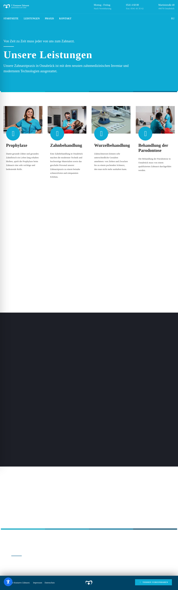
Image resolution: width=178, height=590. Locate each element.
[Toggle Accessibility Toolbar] (8, 582)
